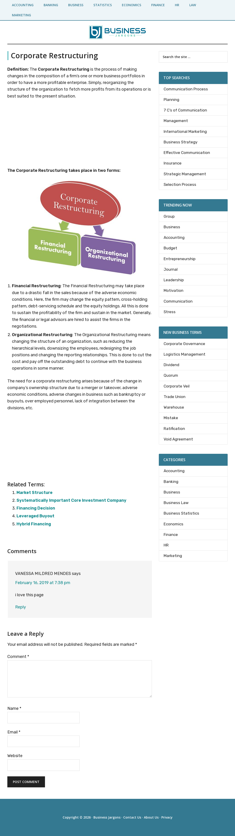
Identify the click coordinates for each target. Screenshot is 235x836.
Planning (171, 99)
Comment (18, 656)
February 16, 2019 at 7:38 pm (42, 582)
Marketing (173, 555)
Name (14, 708)
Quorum (171, 375)
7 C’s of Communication (185, 110)
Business (172, 227)
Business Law (176, 502)
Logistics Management (184, 354)
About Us (151, 817)
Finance (171, 534)
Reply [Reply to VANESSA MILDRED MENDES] (20, 607)
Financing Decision (36, 508)
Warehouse (174, 407)
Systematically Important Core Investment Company (71, 500)
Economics (173, 524)
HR (166, 545)
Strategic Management (185, 174)
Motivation (173, 290)
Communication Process (186, 89)
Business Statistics (181, 513)
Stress (170, 311)
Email (13, 732)
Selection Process (180, 184)
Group (169, 216)
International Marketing (185, 131)
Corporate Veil (177, 386)
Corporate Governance (184, 343)
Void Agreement (178, 439)
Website (14, 755)
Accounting (174, 237)
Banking (171, 481)
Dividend (171, 364)
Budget (170, 248)
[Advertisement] (79, 134)
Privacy (167, 817)
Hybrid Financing (34, 524)
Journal (171, 269)
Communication (178, 301)
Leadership (174, 280)
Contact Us (132, 817)
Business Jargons (106, 817)
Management (176, 120)
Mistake (171, 417)
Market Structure (35, 492)
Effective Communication (187, 152)
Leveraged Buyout (35, 515)
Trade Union (174, 396)
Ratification (174, 428)
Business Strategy (180, 142)
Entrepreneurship (180, 258)
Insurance (173, 163)
